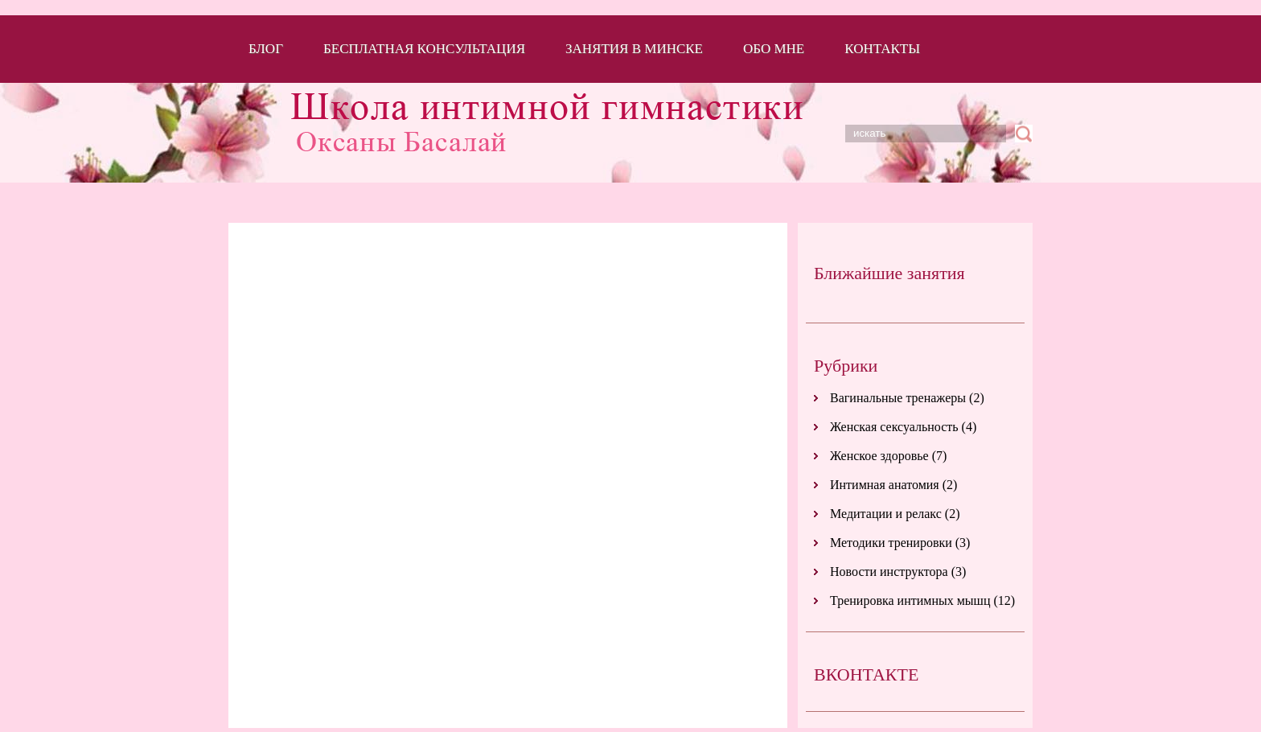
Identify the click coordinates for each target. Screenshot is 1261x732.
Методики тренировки (891, 542)
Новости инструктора (889, 571)
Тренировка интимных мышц (910, 600)
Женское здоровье (879, 456)
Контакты (882, 48)
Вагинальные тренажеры (898, 398)
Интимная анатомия (884, 484)
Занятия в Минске (634, 48)
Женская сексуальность (894, 427)
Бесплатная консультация (424, 48)
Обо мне (773, 48)
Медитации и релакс (886, 513)
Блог (266, 48)
